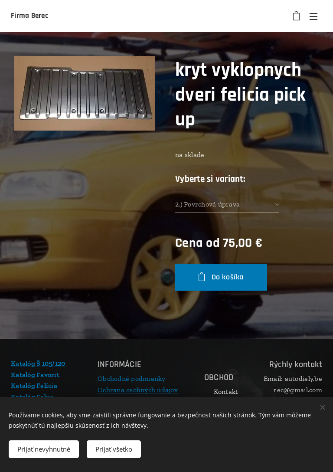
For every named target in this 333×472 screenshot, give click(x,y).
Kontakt (226, 391)
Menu (313, 16)
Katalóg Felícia (34, 385)
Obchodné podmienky (132, 378)
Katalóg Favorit (35, 374)
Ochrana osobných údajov (138, 389)
